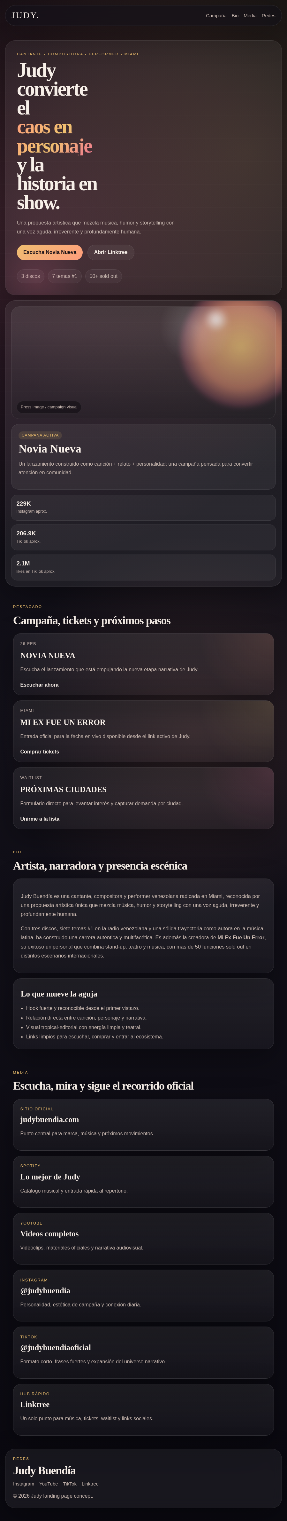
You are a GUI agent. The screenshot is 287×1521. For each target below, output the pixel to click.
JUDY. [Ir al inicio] (25, 15)
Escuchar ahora (39, 685)
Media (250, 15)
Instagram (23, 1483)
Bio (235, 15)
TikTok (70, 1483)
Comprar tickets (39, 751)
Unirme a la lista (39, 819)
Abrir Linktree (111, 252)
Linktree (90, 1483)
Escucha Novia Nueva (49, 252)
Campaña (216, 15)
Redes (269, 15)
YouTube (48, 1483)
